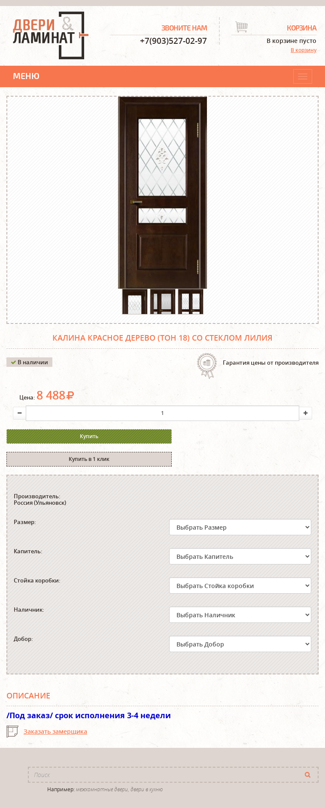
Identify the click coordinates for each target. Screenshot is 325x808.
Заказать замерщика (55, 709)
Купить (79, 436)
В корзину (303, 50)
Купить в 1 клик (236, 436)
